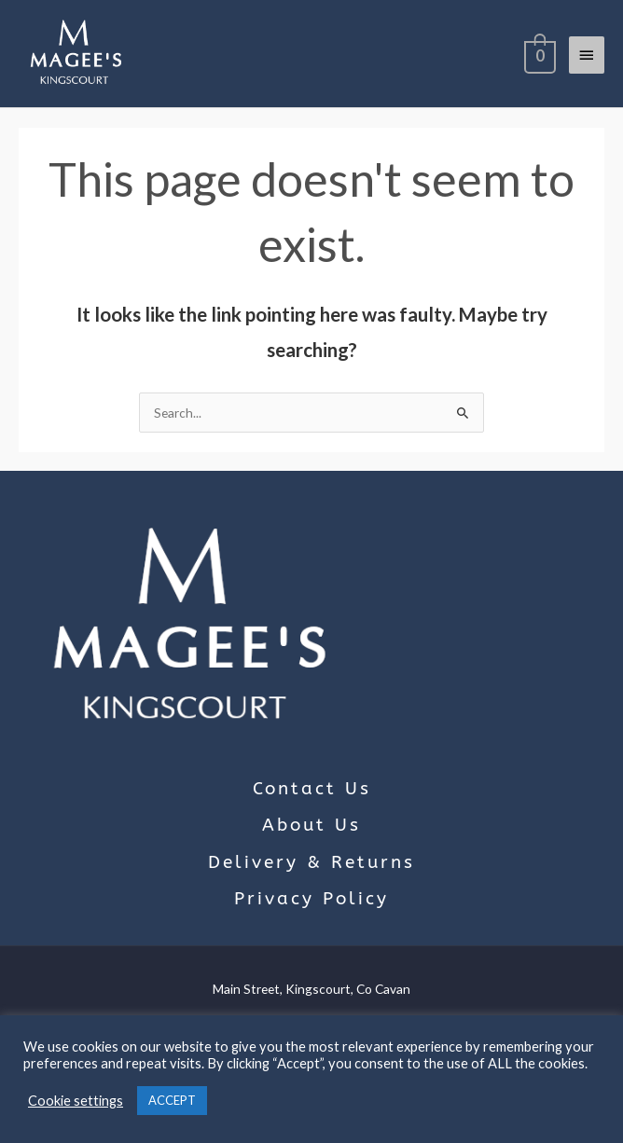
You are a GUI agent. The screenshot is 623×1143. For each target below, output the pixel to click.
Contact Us (312, 788)
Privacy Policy (311, 898)
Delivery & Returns (311, 862)
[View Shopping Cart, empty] (538, 54)
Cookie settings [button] (75, 1101)
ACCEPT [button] (172, 1100)
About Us (311, 825)
